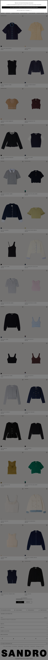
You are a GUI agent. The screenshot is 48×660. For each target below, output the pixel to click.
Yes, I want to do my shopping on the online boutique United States (24, 7)
